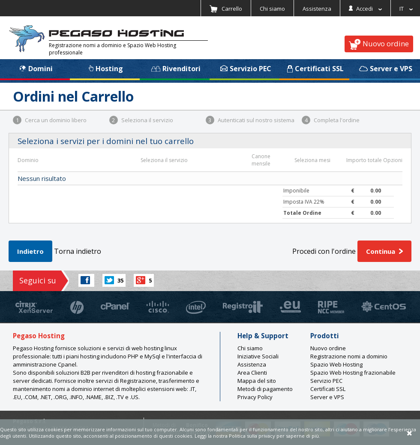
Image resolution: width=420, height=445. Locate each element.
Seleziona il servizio (141, 120)
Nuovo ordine (379, 44)
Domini (36, 68)
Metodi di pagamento (265, 389)
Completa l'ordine (331, 120)
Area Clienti (252, 372)
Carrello (226, 8)
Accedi (365, 9)
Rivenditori (176, 68)
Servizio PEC (245, 68)
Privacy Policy (255, 397)
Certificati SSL (315, 68)
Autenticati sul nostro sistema (250, 120)
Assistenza (317, 8)
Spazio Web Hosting (336, 364)
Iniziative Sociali (258, 356)
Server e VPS (385, 68)
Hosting (106, 68)
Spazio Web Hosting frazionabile (353, 372)
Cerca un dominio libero (50, 120)
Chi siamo (272, 8)
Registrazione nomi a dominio (348, 356)
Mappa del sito (256, 381)
